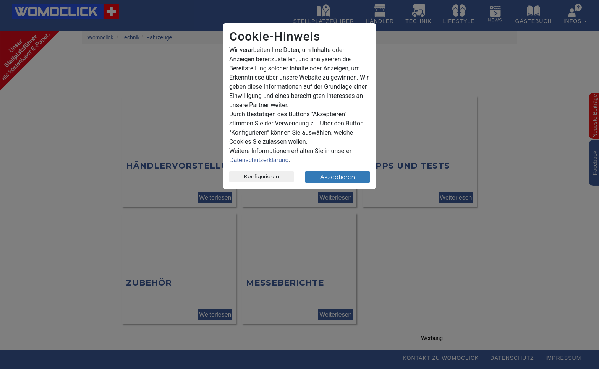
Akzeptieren (337, 177)
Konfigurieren (261, 176)
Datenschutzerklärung (259, 160)
